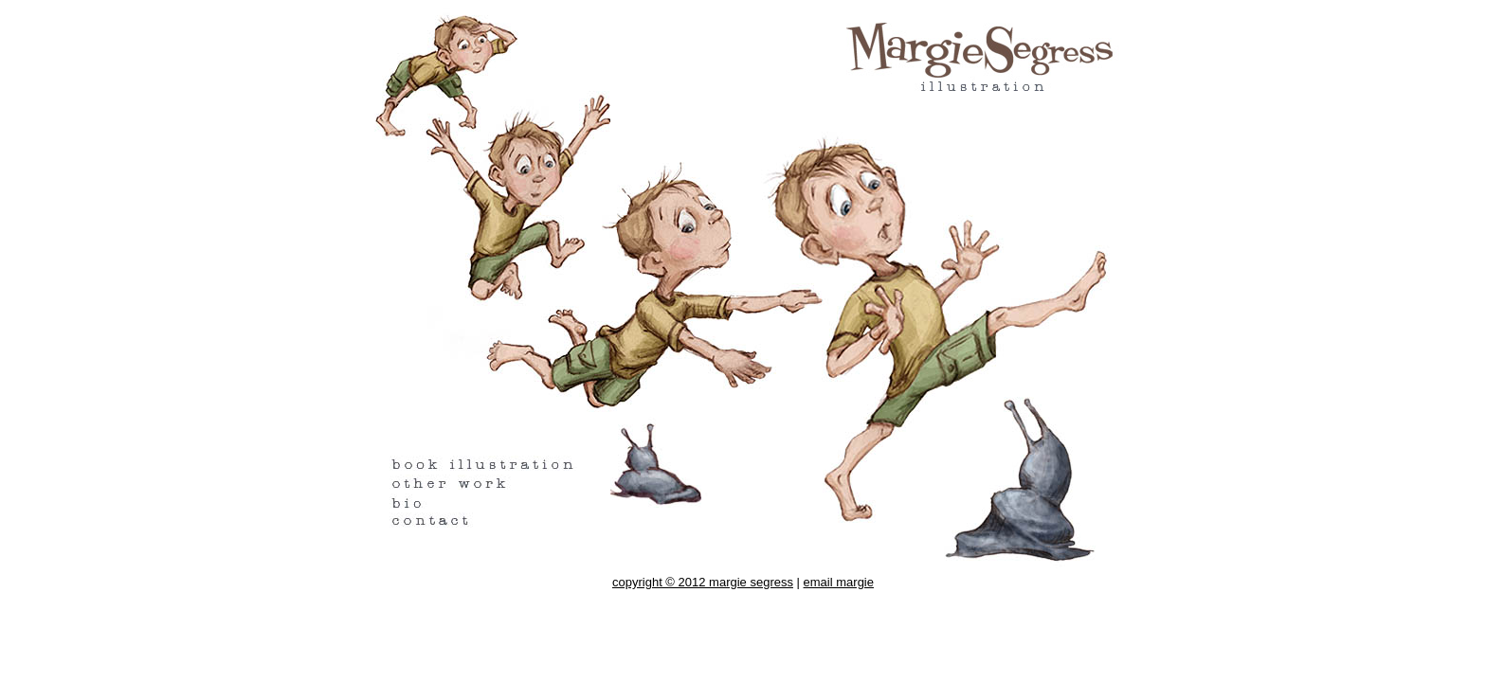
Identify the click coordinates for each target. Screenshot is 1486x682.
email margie (839, 582)
